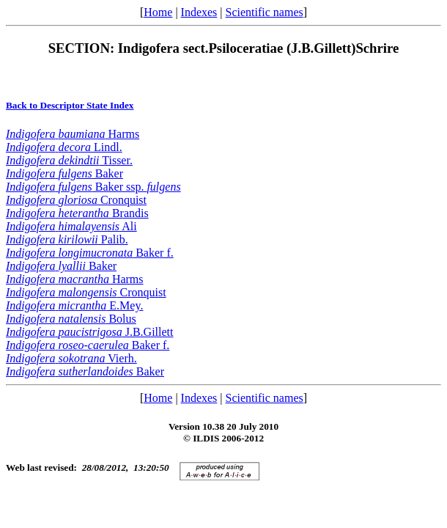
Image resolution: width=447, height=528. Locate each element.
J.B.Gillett (89, 332)
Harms (72, 134)
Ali (71, 226)
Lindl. (64, 147)
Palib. (67, 239)
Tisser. (69, 160)
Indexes (199, 12)
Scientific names (264, 12)
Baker (64, 173)
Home (158, 12)
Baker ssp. (93, 186)
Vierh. (71, 358)
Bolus (71, 318)
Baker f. (90, 252)
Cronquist (76, 200)
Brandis (77, 213)
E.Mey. (74, 305)
